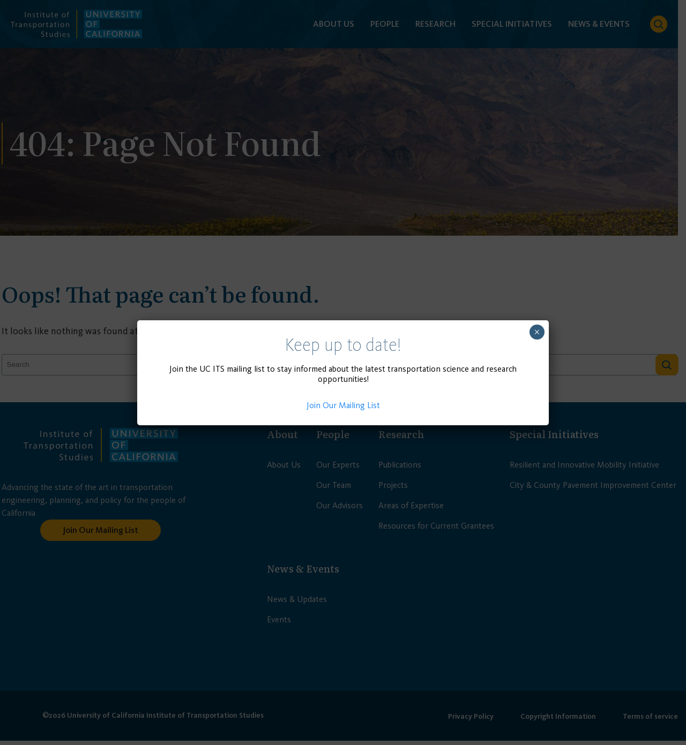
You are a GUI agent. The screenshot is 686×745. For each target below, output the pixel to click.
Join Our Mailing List (343, 405)
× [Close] (537, 332)
